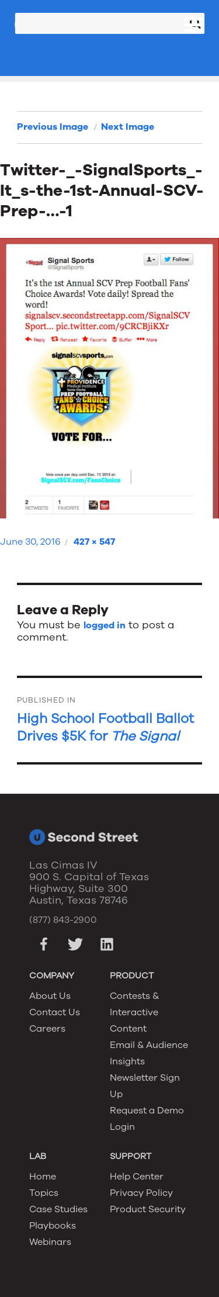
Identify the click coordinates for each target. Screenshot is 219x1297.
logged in (105, 625)
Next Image (127, 126)
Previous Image (52, 126)
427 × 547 (94, 541)
